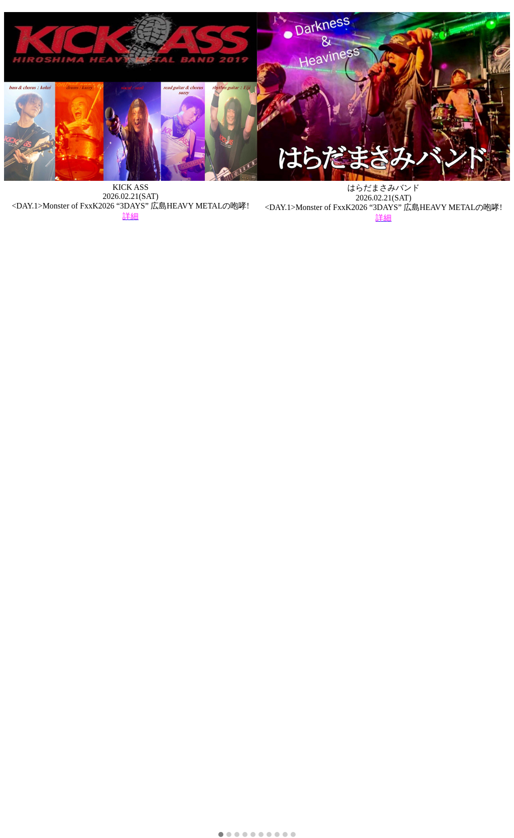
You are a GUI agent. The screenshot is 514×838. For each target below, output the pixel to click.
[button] (221, 835)
